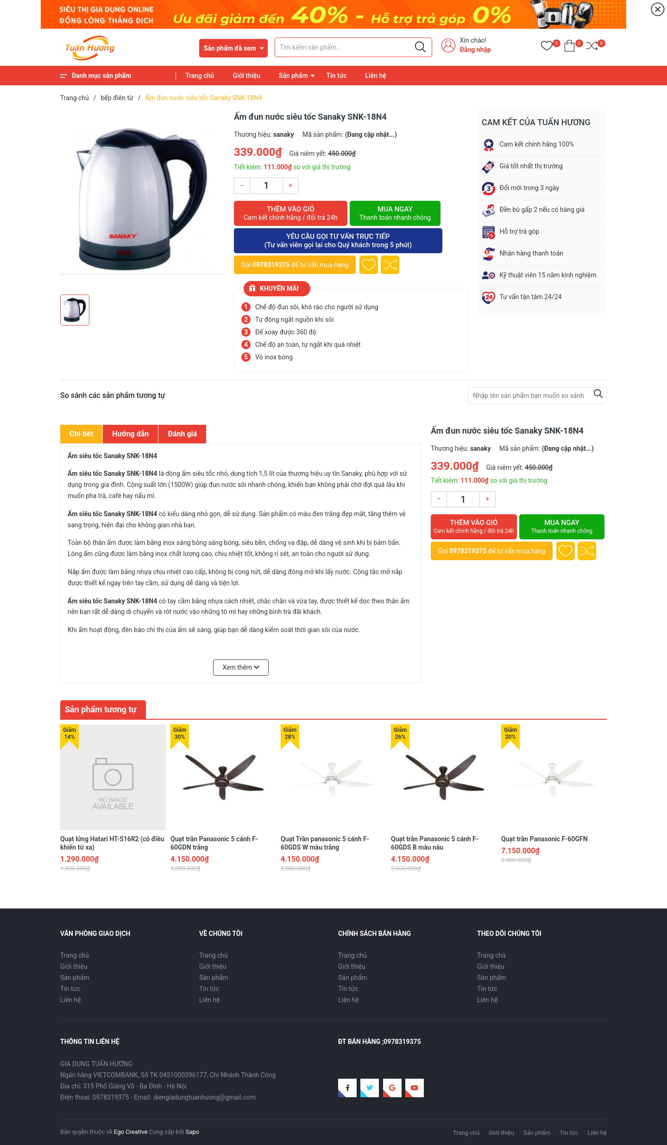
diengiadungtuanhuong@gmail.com (204, 1097)
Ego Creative (130, 1131)
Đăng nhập (475, 49)
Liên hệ (375, 75)
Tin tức (337, 75)
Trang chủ (199, 75)
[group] (142, 200)
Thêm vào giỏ (291, 213)
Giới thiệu (246, 75)
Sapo (192, 1131)
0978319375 (270, 265)
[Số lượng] (266, 186)
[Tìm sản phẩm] (353, 47)
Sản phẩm (293, 75)
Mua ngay (395, 213)
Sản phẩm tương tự (101, 709)
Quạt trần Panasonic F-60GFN (544, 839)
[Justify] (420, 47)
